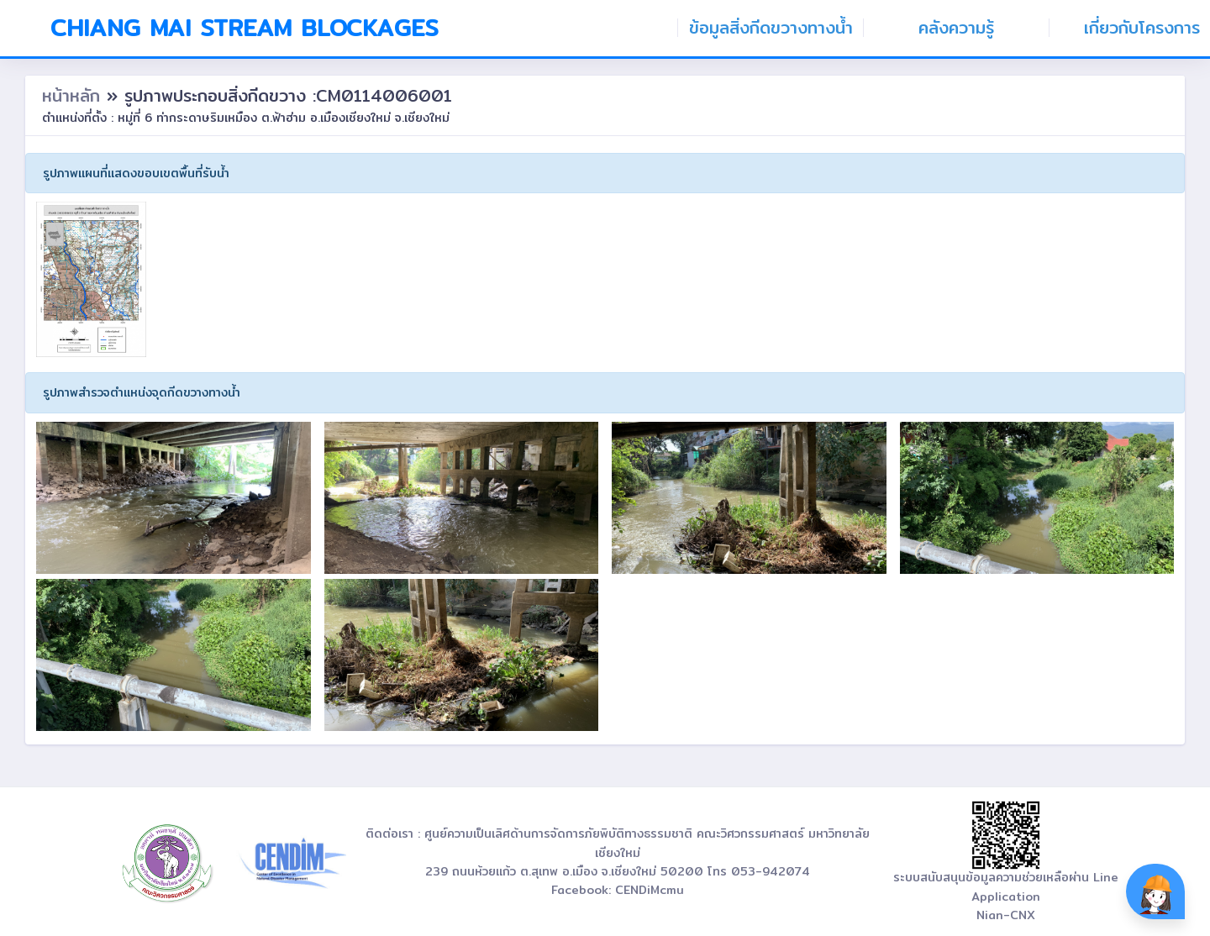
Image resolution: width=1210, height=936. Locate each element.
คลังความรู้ (956, 27)
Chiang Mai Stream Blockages (244, 27)
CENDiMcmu (649, 890)
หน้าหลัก (74, 95)
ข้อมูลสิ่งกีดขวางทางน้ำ (771, 27)
